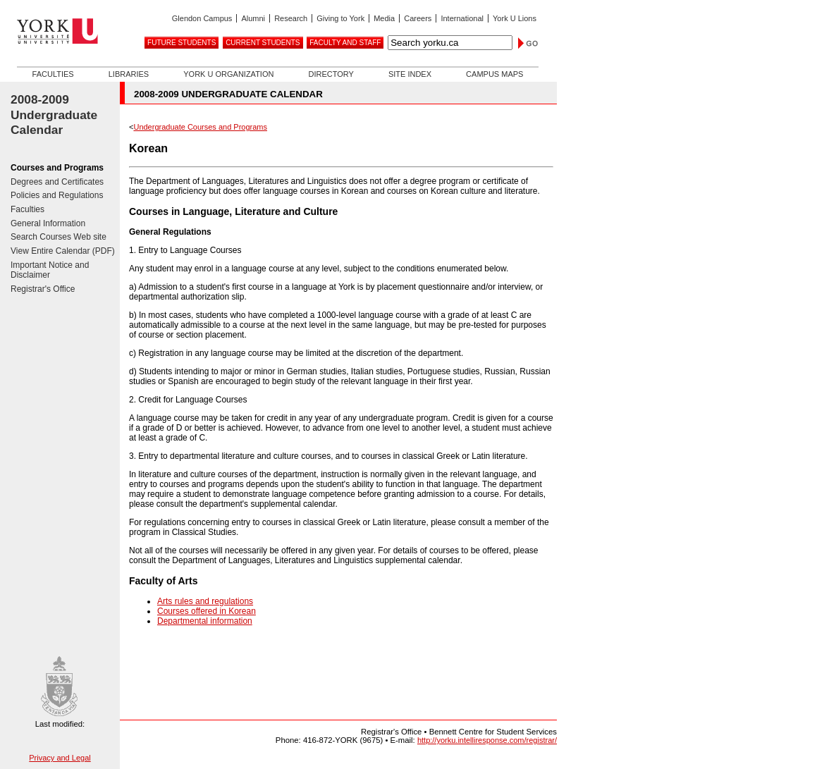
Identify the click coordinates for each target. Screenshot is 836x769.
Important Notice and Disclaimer (50, 270)
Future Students (181, 43)
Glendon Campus (202, 18)
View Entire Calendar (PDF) (63, 251)
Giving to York (340, 18)
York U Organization (228, 74)
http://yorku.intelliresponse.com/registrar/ (487, 740)
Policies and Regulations (57, 195)
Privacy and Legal (59, 757)
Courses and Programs (57, 168)
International (462, 18)
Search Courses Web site (58, 237)
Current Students (263, 43)
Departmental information (204, 621)
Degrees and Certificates (57, 182)
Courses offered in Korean (206, 611)
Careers (417, 18)
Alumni (253, 18)
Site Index (409, 74)
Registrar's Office (43, 289)
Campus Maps (494, 74)
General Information (48, 223)
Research (290, 18)
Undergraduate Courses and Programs (200, 127)
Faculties (53, 74)
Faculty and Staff (345, 43)
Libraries (129, 74)
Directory (330, 74)
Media (384, 18)
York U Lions (514, 18)
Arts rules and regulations (205, 601)
